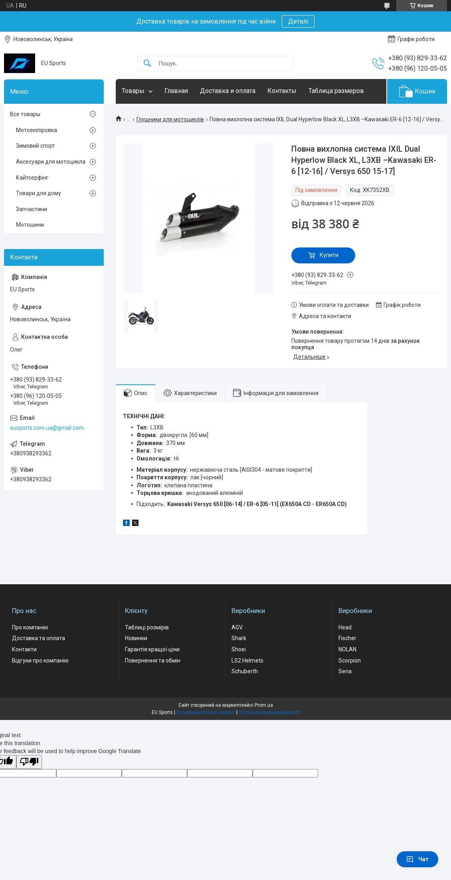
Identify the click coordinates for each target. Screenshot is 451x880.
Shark (238, 638)
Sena (345, 671)
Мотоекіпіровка (36, 130)
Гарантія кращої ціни (152, 649)
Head (345, 627)
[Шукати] (147, 63)
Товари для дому (38, 193)
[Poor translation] (29, 762)
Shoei (238, 649)
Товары (133, 91)
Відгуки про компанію (40, 660)
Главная (176, 91)
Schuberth (244, 671)
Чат (417, 859)
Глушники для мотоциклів (170, 119)
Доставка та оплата (38, 638)
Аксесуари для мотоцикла (50, 161)
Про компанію (30, 627)
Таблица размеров (336, 91)
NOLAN (347, 649)
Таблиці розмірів (147, 627)
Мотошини (30, 224)
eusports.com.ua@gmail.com (47, 428)
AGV (237, 627)
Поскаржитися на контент (205, 712)
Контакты (282, 91)
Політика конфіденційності (269, 712)
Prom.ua (264, 705)
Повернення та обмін (152, 660)
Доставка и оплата (227, 91)
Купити (329, 255)
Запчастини (31, 209)
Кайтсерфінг (32, 177)
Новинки (136, 638)
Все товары (25, 114)
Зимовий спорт (35, 145)
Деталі (298, 21)
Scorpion (349, 660)
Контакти (24, 649)
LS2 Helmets (247, 660)
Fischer (347, 638)
